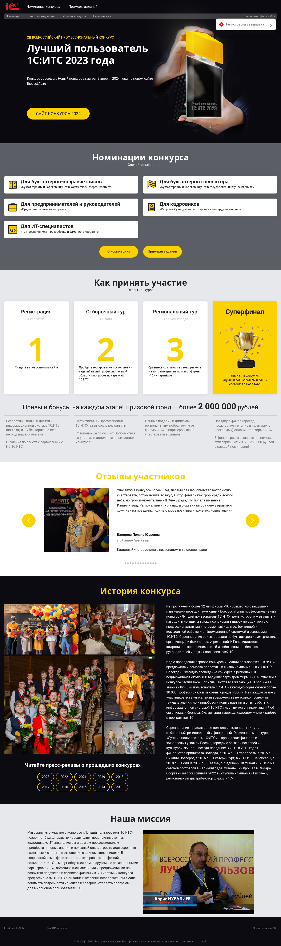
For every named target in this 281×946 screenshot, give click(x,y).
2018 (120, 777)
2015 (83, 787)
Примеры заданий (83, 7)
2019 (101, 777)
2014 (101, 787)
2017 (45, 787)
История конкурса (74, 16)
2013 (120, 787)
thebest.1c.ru (36, 84)
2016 (64, 787)
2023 (45, 777)
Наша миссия (102, 16)
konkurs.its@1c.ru (16, 928)
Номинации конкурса (43, 7)
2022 (64, 777)
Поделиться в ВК (264, 928)
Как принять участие (42, 16)
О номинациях (118, 251)
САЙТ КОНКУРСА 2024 (58, 113)
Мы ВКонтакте (57, 928)
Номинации (13, 16)
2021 (83, 777)
